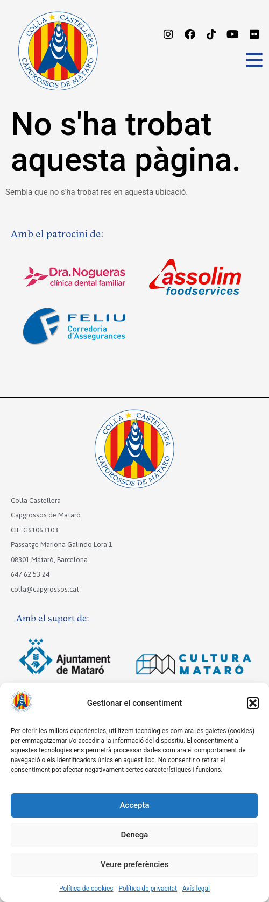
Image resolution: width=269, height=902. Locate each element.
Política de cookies (86, 888)
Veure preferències (134, 864)
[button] (252, 703)
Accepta (134, 805)
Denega (134, 835)
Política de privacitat (148, 888)
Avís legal (196, 888)
